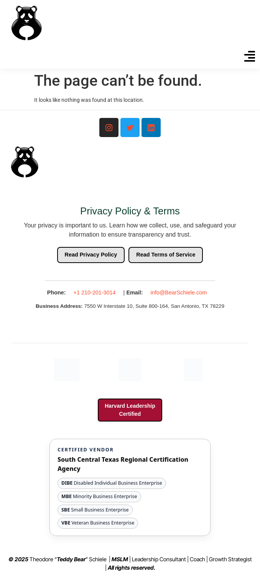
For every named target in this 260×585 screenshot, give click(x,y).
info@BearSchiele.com (179, 292)
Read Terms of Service (165, 255)
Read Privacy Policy (91, 255)
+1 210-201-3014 (95, 292)
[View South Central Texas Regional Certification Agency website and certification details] (130, 487)
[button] (249, 57)
